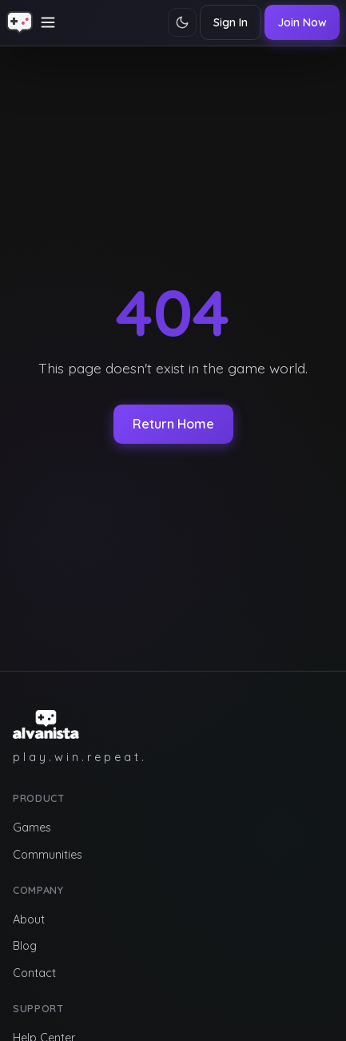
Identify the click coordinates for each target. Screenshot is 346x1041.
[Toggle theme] (182, 22)
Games (32, 827)
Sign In (230, 22)
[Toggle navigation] (48, 22)
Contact (34, 973)
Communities (47, 855)
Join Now (302, 22)
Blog (25, 946)
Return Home (173, 424)
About (29, 919)
